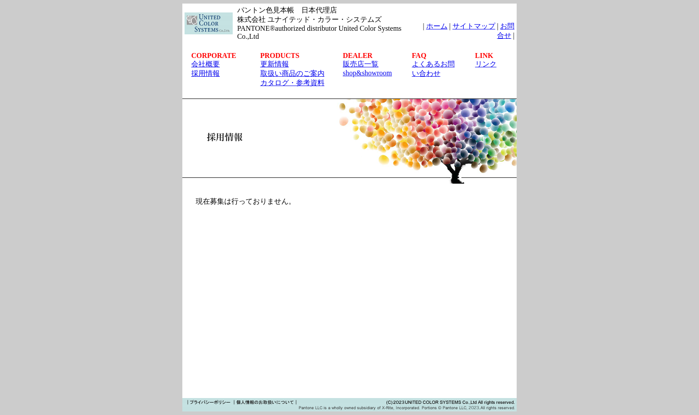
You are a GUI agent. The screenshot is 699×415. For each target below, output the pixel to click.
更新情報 (274, 64)
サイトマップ (473, 26)
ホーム (437, 26)
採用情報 (205, 73)
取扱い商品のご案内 (292, 73)
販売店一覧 (360, 64)
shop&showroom (367, 73)
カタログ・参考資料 (292, 82)
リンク (486, 64)
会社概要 (205, 64)
